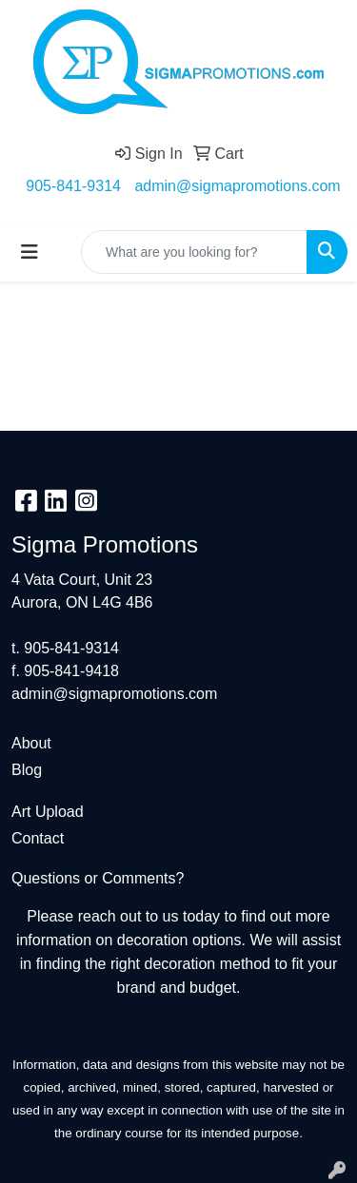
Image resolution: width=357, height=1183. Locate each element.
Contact (37, 838)
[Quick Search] (194, 252)
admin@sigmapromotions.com (237, 186)
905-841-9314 (73, 186)
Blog (26, 770)
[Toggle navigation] (30, 252)
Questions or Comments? (97, 878)
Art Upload (47, 812)
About (31, 743)
